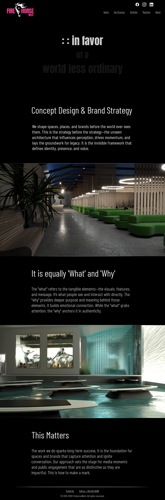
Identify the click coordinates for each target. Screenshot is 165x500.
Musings (146, 12)
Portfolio (134, 12)
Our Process (119, 12)
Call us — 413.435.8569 (89, 490)
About (157, 12)
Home (106, 12)
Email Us (70, 490)
